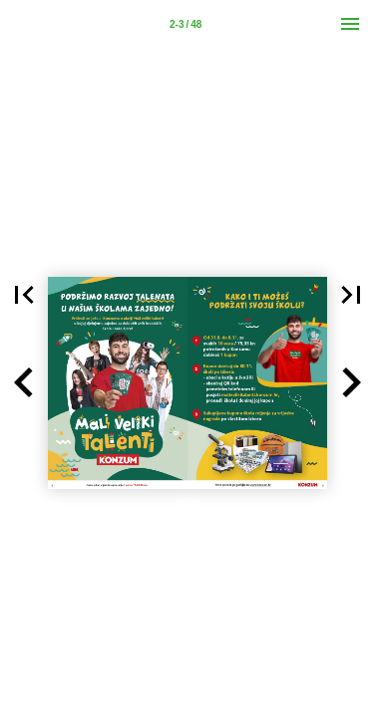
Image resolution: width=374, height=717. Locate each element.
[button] (24, 383)
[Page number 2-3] (185, 24)
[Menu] (350, 24)
